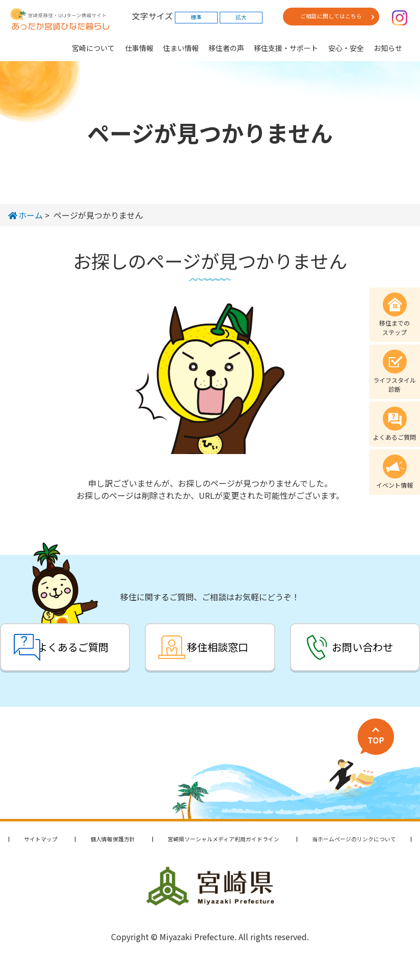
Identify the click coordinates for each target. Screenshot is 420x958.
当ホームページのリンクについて (354, 839)
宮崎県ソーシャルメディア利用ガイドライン (223, 839)
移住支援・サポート (286, 48)
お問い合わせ (362, 647)
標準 (196, 17)
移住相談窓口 (217, 647)
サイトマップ (41, 839)
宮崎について (93, 48)
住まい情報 (181, 48)
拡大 (241, 17)
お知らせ (388, 48)
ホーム (25, 215)
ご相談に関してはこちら (331, 16)
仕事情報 (139, 48)
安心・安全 (346, 48)
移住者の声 (226, 48)
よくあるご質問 (73, 647)
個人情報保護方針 (112, 839)
